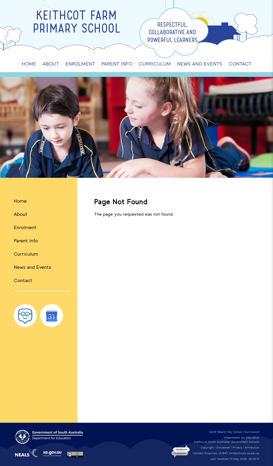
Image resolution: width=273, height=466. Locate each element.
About (20, 214)
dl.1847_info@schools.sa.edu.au (239, 453)
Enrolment (25, 227)
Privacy (237, 447)
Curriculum (26, 254)
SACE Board (217, 432)
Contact (23, 280)
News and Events (32, 267)
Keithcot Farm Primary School (76, 23)
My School (235, 432)
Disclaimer (223, 447)
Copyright (207, 447)
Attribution (252, 447)
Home (20, 201)
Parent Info (26, 241)
